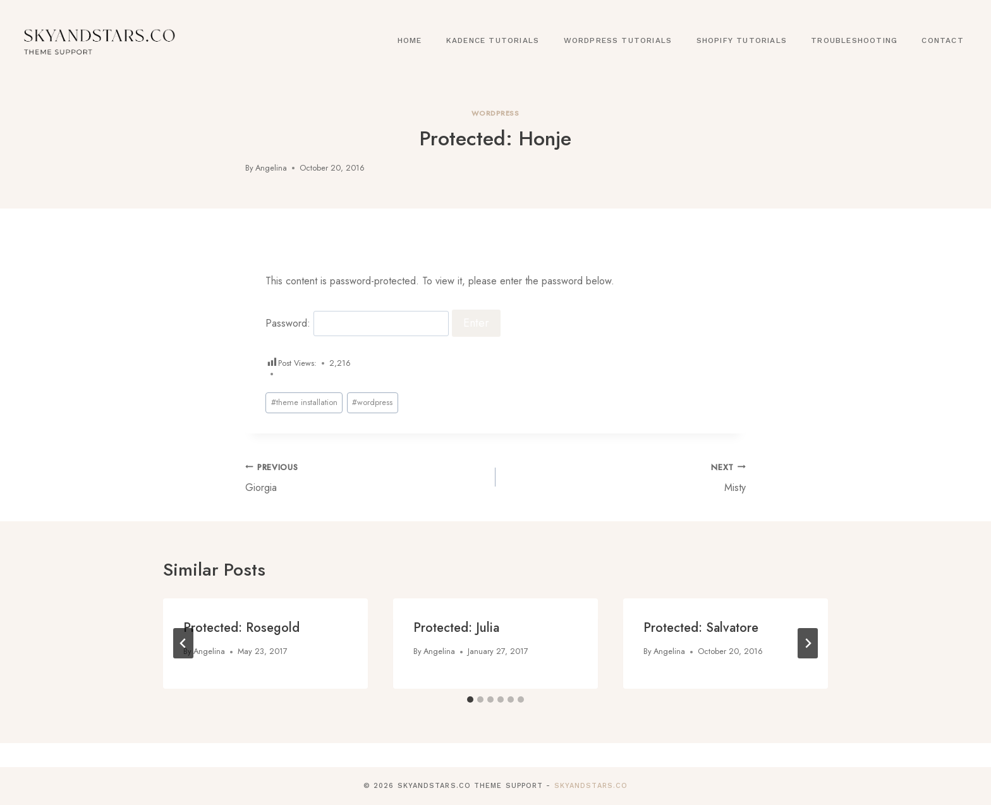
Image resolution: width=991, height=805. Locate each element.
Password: (357, 323)
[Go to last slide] (183, 643)
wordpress (372, 402)
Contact (942, 40)
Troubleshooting (854, 40)
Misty (626, 477)
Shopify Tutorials (741, 40)
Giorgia (365, 477)
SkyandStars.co (591, 786)
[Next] (808, 643)
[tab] (470, 699)
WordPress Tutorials (618, 40)
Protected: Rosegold (241, 628)
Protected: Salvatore (700, 628)
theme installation (304, 402)
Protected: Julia (456, 628)
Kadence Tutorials (492, 40)
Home (410, 40)
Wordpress (495, 113)
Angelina (271, 168)
